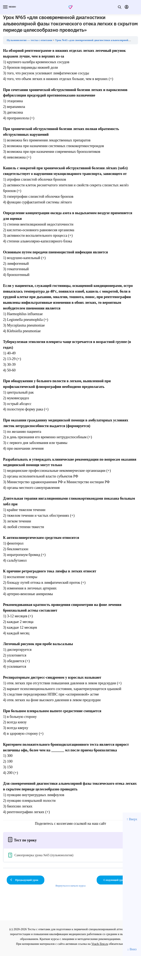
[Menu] (9, 7)
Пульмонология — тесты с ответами (29, 40)
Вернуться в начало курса (71, 885)
